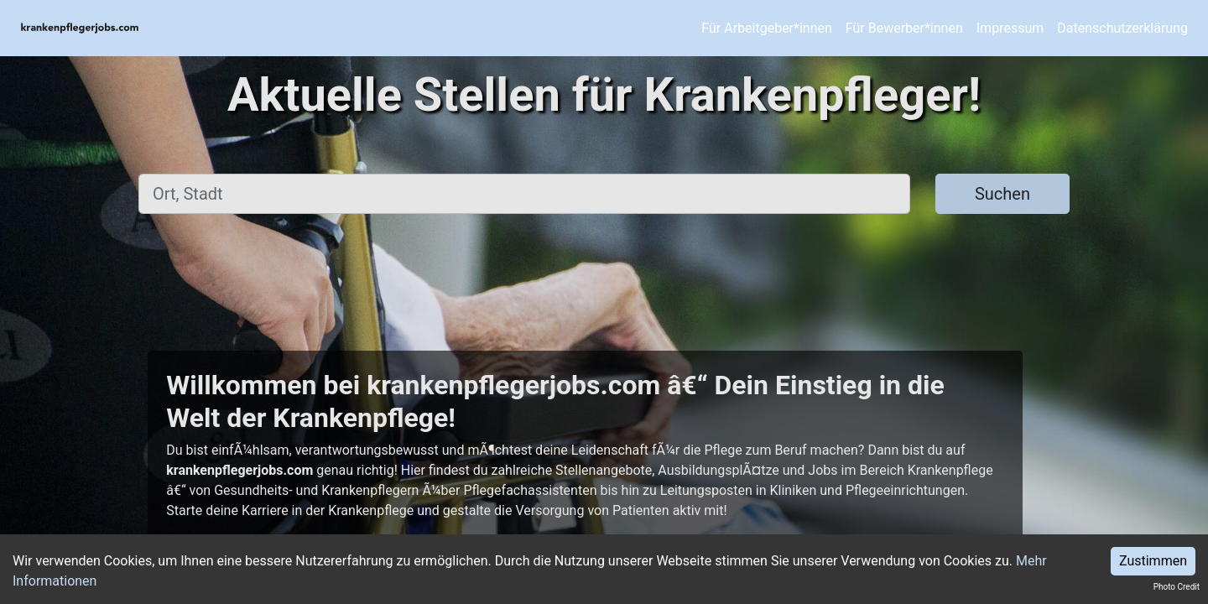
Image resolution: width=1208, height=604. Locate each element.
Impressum (1010, 28)
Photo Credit (1176, 586)
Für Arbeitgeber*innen (766, 28)
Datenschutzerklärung (1122, 28)
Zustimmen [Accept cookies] (1153, 561)
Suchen (1002, 194)
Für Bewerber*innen (904, 28)
